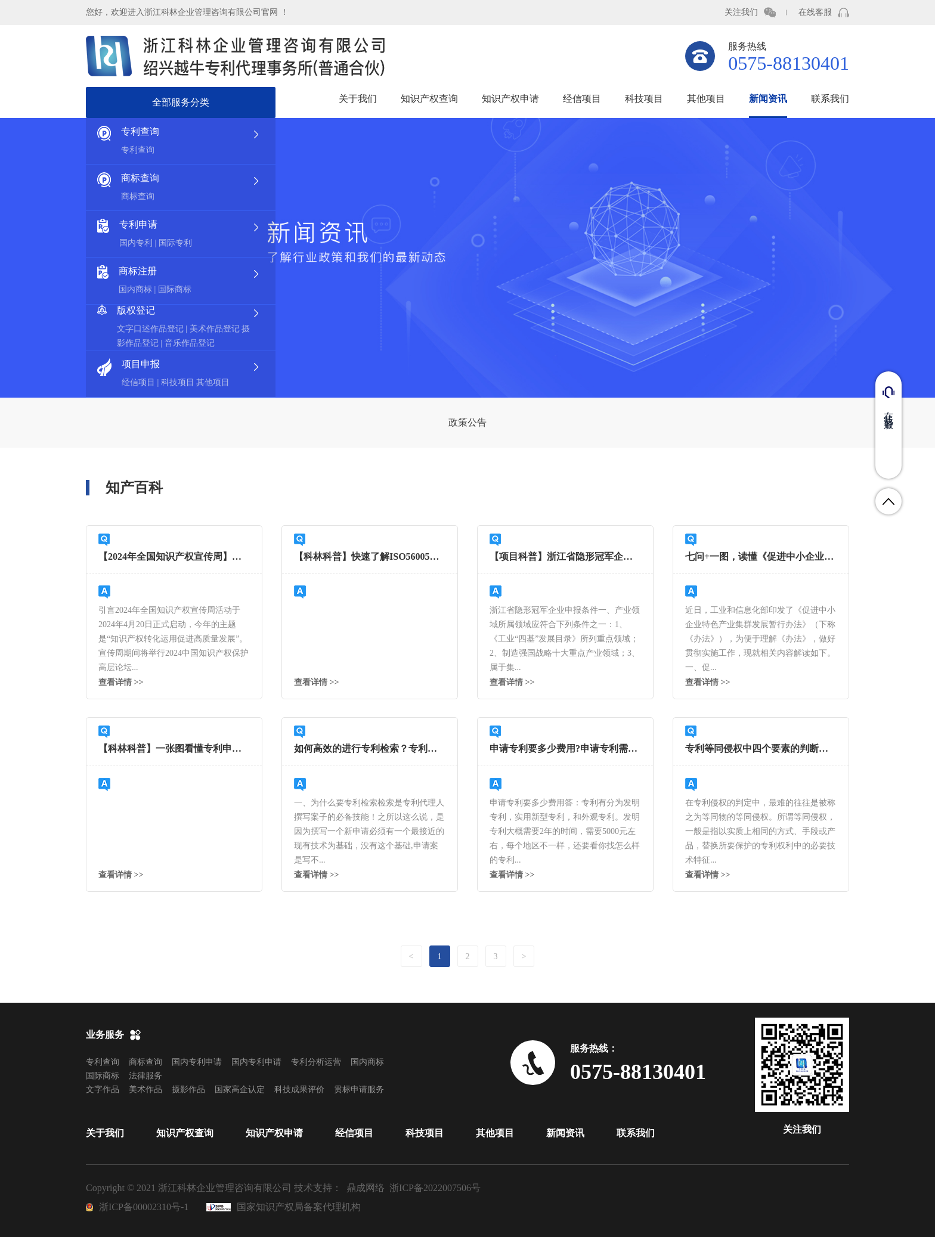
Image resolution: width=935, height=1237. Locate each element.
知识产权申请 (510, 99)
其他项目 (706, 99)
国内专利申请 (197, 1062)
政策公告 (467, 422)
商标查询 (145, 1062)
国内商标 (367, 1062)
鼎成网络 (365, 1188)
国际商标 (102, 1075)
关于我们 (358, 99)
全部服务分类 (180, 102)
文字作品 (102, 1089)
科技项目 (644, 99)
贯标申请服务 (359, 1089)
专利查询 (102, 1062)
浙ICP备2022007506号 (435, 1188)
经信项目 (582, 99)
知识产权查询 (429, 99)
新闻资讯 (768, 99)
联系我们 (830, 99)
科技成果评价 (299, 1089)
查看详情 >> (120, 682)
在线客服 (815, 12)
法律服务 (145, 1075)
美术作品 (145, 1089)
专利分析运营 (316, 1062)
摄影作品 (188, 1089)
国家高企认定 (240, 1089)
